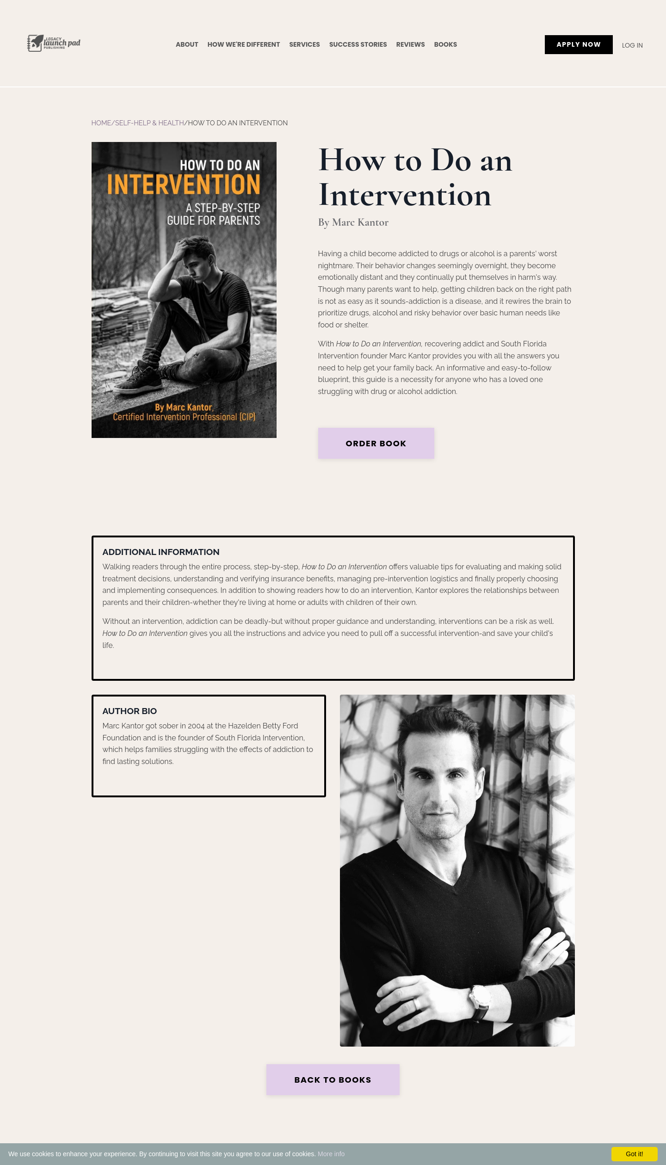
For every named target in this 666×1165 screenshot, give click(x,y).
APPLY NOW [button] (578, 44)
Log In (632, 45)
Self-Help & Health (149, 123)
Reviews (410, 44)
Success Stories (358, 44)
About (187, 44)
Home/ (104, 123)
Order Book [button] (376, 443)
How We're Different (244, 44)
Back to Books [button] (332, 1079)
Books (445, 44)
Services (304, 44)
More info (331, 1154)
